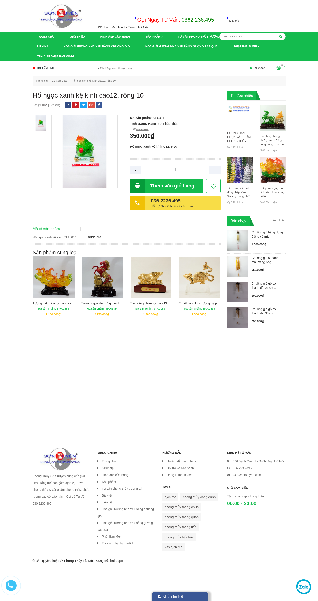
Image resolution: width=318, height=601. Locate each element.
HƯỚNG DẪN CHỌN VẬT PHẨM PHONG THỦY (239, 137)
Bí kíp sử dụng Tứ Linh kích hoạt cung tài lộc (272, 192)
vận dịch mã (173, 579)
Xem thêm (278, 220)
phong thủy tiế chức (179, 569)
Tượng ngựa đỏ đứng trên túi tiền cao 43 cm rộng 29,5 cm (121, 339)
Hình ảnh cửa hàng (115, 36)
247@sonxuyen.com (247, 507)
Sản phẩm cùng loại (55, 288)
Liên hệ (42, 46)
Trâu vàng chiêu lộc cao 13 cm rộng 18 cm (159, 339)
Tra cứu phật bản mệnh (55, 56)
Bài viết (107, 528)
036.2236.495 (242, 500)
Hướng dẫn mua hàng (182, 493)
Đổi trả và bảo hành (180, 500)
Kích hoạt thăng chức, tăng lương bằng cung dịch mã (272, 140)
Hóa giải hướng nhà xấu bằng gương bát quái (181, 46)
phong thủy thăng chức (182, 539)
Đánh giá (142, 129)
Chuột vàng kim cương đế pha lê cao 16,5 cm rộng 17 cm (217, 339)
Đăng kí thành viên (180, 507)
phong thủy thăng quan (182, 549)
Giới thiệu (77, 36)
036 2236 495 (166, 201)
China (43, 105)
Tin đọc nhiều (242, 96)
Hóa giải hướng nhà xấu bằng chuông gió (96, 46)
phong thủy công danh (199, 529)
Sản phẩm (154, 36)
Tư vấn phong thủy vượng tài (201, 36)
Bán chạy (238, 221)
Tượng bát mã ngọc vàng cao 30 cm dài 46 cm (65, 339)
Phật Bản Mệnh (246, 46)
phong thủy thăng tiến (181, 559)
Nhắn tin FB (170, 596)
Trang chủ (46, 36)
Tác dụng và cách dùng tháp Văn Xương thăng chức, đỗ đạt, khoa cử (239, 192)
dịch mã (170, 529)
